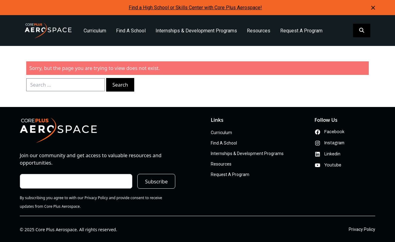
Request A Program (301, 31)
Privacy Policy (362, 229)
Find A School (131, 31)
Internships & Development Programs (196, 31)
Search (120, 84)
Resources (258, 31)
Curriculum (95, 31)
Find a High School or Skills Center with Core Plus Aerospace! (195, 7)
